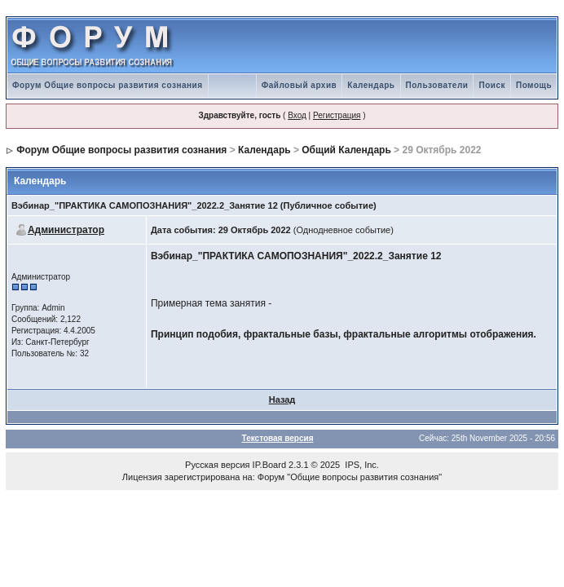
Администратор (66, 230)
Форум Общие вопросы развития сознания (107, 85)
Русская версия (217, 465)
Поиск (491, 85)
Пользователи (437, 85)
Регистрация (336, 115)
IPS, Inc (361, 465)
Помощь (534, 85)
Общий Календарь (346, 150)
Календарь (370, 85)
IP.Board (269, 465)
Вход (297, 115)
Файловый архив (299, 85)
